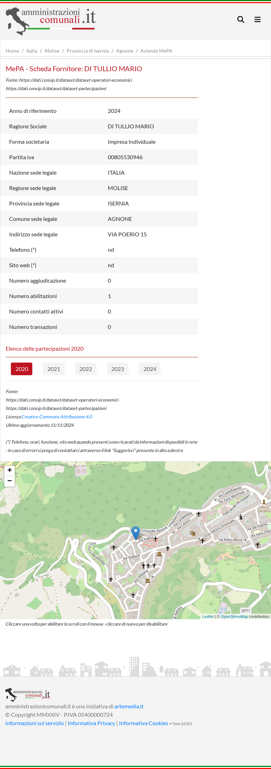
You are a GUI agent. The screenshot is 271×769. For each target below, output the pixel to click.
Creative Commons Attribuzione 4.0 (56, 416)
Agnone (124, 51)
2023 (117, 368)
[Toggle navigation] (241, 19)
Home (12, 51)
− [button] (9, 481)
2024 (150, 368)
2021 (53, 368)
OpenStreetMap (234, 616)
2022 (85, 368)
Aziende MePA (156, 51)
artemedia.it (129, 706)
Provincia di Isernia (88, 51)
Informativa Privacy (91, 723)
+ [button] (9, 471)
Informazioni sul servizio (34, 723)
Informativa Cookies (143, 723)
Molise (52, 51)
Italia (31, 51)
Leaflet (208, 616)
